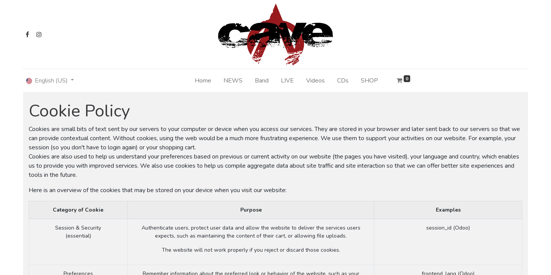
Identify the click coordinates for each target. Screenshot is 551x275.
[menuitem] (203, 80)
